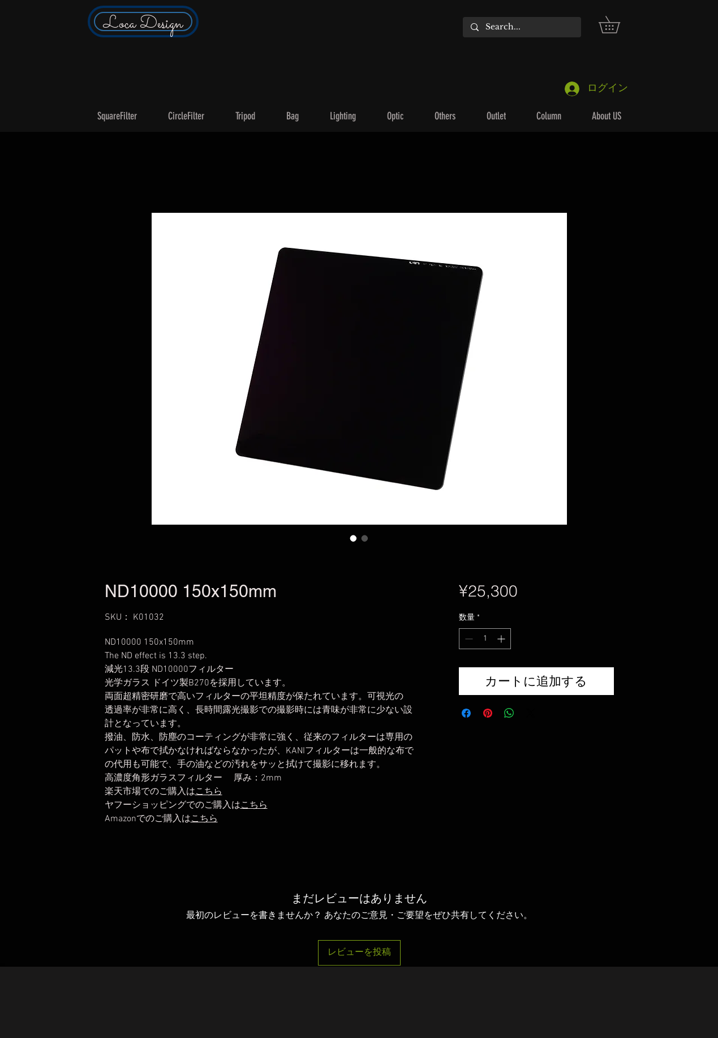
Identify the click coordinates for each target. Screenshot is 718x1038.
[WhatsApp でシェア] (509, 713)
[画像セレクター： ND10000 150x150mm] (353, 538)
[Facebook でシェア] (466, 713)
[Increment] (502, 639)
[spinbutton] (485, 639)
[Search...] (521, 27)
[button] (618, 24)
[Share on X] (531, 713)
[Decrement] (468, 639)
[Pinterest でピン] (488, 713)
